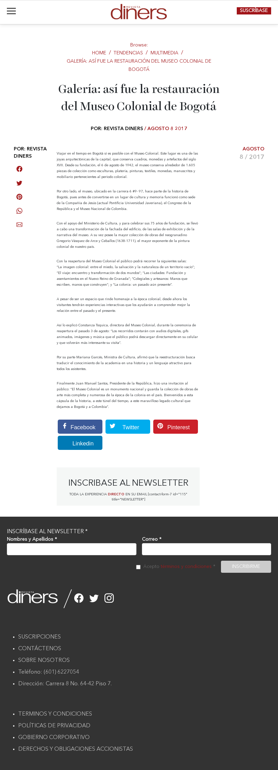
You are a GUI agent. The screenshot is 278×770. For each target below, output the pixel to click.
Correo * (152, 539)
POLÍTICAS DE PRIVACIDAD (54, 726)
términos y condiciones (186, 566)
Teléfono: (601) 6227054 (48, 672)
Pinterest (171, 427)
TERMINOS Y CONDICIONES (55, 714)
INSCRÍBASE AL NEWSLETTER (47, 532)
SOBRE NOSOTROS (44, 660)
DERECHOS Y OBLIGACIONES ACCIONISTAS (75, 749)
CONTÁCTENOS (39, 649)
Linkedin (75, 443)
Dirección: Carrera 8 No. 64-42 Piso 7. (65, 684)
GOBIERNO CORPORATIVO (54, 737)
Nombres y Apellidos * (32, 539)
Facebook (76, 427)
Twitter (122, 427)
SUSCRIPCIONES (39, 637)
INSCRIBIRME (246, 566)
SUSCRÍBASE (254, 10)
